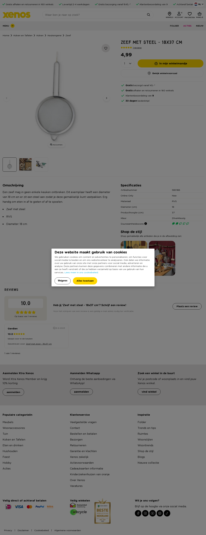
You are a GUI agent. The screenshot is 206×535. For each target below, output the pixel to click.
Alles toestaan (85, 280)
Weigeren (62, 280)
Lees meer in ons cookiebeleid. (81, 272)
